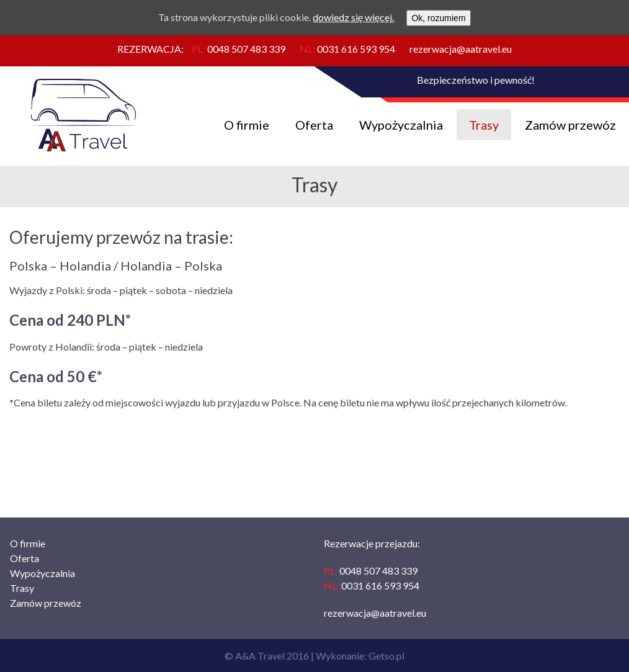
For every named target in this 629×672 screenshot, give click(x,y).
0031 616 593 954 (356, 49)
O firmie (246, 124)
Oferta (314, 124)
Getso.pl (386, 655)
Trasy (484, 124)
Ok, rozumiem (438, 18)
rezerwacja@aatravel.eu (460, 49)
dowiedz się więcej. (353, 17)
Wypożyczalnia (401, 124)
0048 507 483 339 (246, 49)
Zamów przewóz (570, 124)
